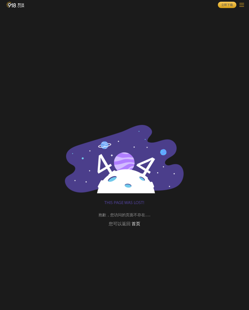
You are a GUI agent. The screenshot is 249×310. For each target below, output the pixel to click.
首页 (136, 223)
